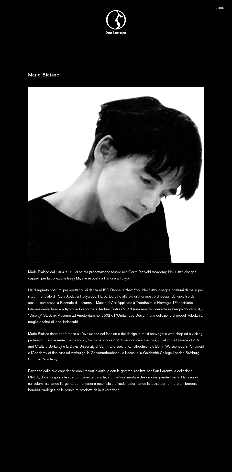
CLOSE (220, 8)
